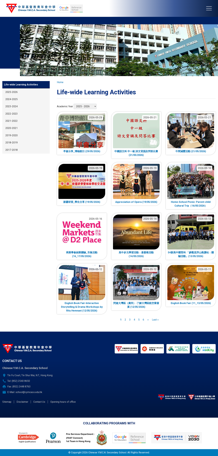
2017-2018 (11, 149)
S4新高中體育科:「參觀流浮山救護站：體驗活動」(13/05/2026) (191, 254)
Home (60, 82)
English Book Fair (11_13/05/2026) (191, 303)
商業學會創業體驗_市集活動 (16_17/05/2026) (81, 254)
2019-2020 (11, 135)
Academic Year (65, 106)
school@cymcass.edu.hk (28, 392)
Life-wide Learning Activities (21, 84)
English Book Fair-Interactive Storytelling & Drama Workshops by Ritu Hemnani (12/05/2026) (82, 307)
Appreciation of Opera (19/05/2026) (136, 201)
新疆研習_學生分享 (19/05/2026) (81, 201)
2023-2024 (11, 106)
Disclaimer (22, 401)
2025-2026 (11, 92)
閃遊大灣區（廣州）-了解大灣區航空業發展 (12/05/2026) (136, 305)
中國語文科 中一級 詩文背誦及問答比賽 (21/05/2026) (136, 153)
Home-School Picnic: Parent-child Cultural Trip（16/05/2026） (191, 203)
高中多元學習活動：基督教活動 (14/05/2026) (136, 254)
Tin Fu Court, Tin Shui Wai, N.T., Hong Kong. (30, 375)
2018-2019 (11, 142)
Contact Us (39, 401)
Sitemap (6, 401)
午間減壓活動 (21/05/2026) (190, 151)
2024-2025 (11, 99)
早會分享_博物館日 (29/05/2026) (81, 151)
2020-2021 (11, 128)
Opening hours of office (63, 401)
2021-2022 (11, 120)
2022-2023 (11, 113)
